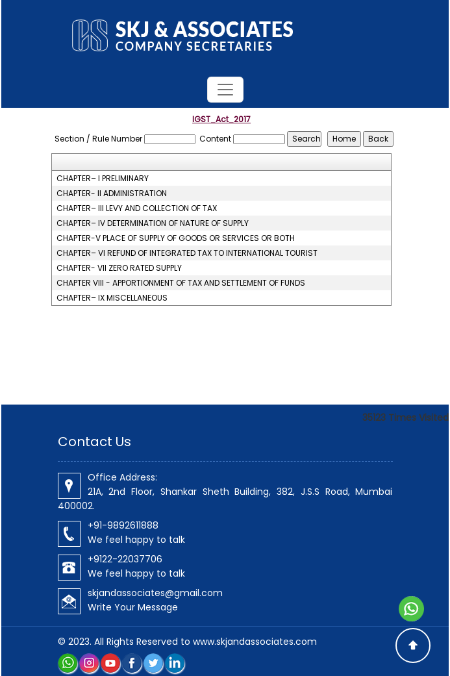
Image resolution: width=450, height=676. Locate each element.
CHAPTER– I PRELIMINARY (102, 178)
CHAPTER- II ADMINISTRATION (111, 193)
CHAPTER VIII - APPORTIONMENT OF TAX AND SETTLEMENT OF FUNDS (180, 283)
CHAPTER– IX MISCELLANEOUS (112, 298)
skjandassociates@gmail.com (155, 592)
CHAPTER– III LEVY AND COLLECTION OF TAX (136, 208)
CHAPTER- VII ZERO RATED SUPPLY (119, 268)
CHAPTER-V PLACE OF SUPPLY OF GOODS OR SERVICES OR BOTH (175, 238)
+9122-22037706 (125, 559)
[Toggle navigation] (225, 90)
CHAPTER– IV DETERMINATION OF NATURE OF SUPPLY (152, 223)
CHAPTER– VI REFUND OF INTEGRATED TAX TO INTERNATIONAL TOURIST (187, 253)
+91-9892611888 (123, 525)
